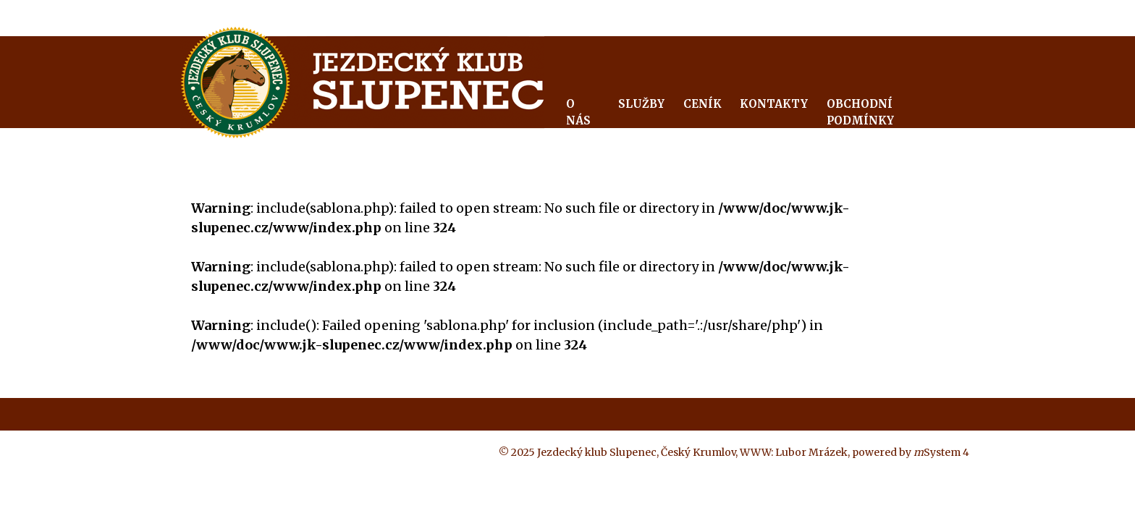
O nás (578, 112)
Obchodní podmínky (860, 112)
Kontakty (774, 104)
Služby (641, 104)
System (937, 452)
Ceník (702, 104)
